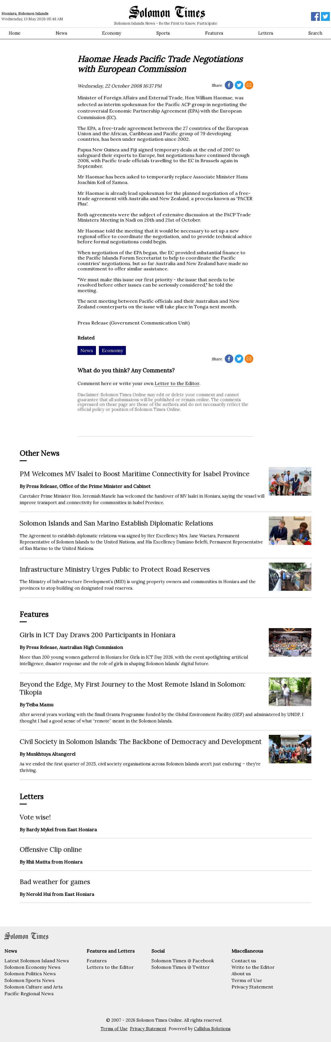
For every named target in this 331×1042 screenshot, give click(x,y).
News (61, 33)
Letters (265, 33)
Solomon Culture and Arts (33, 987)
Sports (163, 33)
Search (315, 33)
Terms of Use (247, 980)
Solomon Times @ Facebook (182, 961)
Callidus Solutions (212, 1028)
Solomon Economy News (32, 967)
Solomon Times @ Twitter (180, 967)
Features (214, 33)
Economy (111, 33)
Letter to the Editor (177, 383)
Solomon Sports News (29, 980)
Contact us (244, 961)
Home (15, 33)
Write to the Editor (253, 967)
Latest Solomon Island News (36, 961)
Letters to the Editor (110, 967)
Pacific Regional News (29, 993)
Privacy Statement (252, 987)
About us (241, 973)
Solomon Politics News (30, 973)
